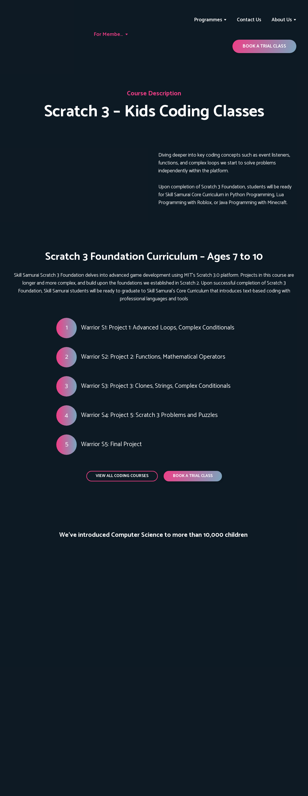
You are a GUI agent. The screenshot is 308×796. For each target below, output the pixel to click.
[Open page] (81, 179)
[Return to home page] (37, 34)
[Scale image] (29, 566)
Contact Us (249, 20)
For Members (109, 34)
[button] (264, 46)
